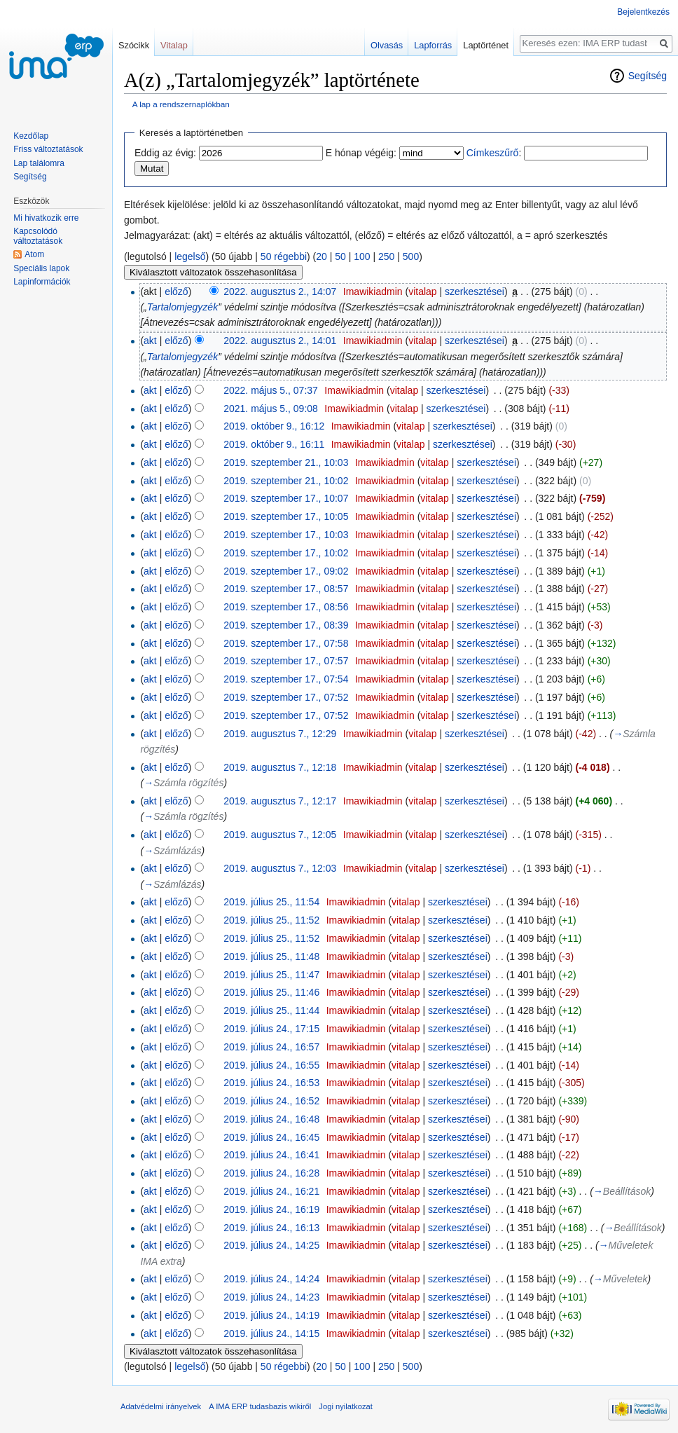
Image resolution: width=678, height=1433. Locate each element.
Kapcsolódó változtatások (37, 236)
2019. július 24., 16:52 (271, 1100)
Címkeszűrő (492, 152)
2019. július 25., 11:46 (271, 992)
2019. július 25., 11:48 (271, 956)
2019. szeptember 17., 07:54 (285, 679)
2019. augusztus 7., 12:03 (279, 868)
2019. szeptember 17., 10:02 (285, 552)
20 (321, 256)
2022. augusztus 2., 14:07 (279, 291)
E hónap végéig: (361, 152)
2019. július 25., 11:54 (271, 901)
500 (411, 256)
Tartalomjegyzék (182, 307)
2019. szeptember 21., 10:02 (285, 480)
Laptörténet (486, 45)
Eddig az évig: (165, 152)
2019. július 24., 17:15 (271, 1028)
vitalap (422, 291)
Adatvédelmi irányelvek (160, 1406)
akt (150, 340)
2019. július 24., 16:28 (271, 1173)
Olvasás (387, 45)
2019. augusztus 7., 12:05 (279, 834)
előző (176, 291)
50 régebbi (284, 256)
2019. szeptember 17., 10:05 (285, 516)
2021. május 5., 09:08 (270, 408)
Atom (34, 254)
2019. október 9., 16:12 (273, 426)
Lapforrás (433, 45)
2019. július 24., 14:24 (271, 1278)
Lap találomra (38, 163)
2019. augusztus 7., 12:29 (279, 733)
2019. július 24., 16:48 (271, 1119)
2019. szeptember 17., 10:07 (285, 498)
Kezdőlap (30, 136)
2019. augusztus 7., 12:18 (279, 767)
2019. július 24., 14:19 (271, 1315)
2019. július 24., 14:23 (271, 1297)
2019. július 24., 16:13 (271, 1227)
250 (386, 256)
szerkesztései (474, 291)
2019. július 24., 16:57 (271, 1047)
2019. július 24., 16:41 (271, 1154)
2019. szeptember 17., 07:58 (285, 643)
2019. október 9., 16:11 (273, 444)
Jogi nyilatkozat (346, 1406)
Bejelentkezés (643, 12)
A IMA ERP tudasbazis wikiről (260, 1406)
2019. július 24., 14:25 (271, 1245)
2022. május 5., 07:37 (270, 390)
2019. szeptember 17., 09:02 (285, 571)
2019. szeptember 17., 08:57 (285, 588)
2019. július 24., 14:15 (271, 1333)
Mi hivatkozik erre (45, 218)
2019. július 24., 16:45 (271, 1137)
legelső (189, 256)
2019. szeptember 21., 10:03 (285, 462)
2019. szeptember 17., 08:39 (285, 625)
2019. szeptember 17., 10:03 (285, 534)
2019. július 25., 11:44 (271, 1010)
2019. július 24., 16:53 (271, 1082)
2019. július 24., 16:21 (271, 1191)
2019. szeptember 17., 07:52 (285, 697)
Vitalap (174, 45)
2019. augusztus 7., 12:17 (279, 801)
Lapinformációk (41, 282)
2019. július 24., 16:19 (271, 1209)
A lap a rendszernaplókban (181, 104)
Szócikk (133, 45)
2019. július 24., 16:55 (271, 1065)
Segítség (647, 75)
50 (340, 256)
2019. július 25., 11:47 (271, 974)
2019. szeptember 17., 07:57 (285, 660)
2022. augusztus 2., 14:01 (279, 340)
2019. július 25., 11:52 (271, 920)
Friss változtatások (48, 149)
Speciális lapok (41, 268)
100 (362, 256)
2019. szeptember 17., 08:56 (285, 606)
